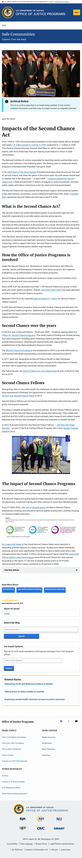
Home (4, 25)
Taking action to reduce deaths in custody (24, 691)
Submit (9, 668)
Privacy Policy (41, 844)
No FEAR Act (17, 850)
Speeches (46, 755)
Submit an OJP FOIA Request (14, 761)
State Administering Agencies (14, 793)
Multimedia (47, 743)
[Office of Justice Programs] (8, 12)
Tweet (7, 613)
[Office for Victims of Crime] (41, 830)
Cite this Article (11, 570)
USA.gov (54, 850)
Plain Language (26, 844)
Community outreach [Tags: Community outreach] (55, 589)
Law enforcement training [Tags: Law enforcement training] (29, 589)
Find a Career (7, 755)
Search (21, 636)
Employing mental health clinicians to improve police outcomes (34, 699)
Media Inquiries (48, 737)
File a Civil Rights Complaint (14, 737)
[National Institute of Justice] (59, 821)
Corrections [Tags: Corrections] (8, 589)
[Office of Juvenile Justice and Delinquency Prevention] (23, 830)
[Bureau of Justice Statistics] (41, 822)
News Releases (48, 749)
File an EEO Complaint (11, 749)
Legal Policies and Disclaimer (62, 844)
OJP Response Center (11, 787)
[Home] (40, 12)
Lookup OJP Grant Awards (13, 782)
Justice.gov (65, 850)
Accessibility (12, 844)
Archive (5, 775)
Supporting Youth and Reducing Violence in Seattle (28, 684)
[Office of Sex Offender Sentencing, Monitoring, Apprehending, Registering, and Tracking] (59, 829)
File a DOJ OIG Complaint (13, 743)
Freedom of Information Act (36, 850)
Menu (77, 12)
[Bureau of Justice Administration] (23, 821)
